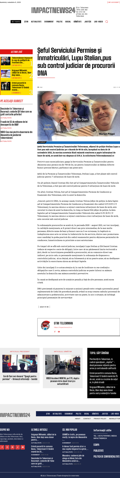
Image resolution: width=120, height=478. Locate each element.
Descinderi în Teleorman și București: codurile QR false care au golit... (42, 460)
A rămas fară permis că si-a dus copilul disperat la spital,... (75, 447)
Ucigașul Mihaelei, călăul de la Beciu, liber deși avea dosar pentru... (43, 437)
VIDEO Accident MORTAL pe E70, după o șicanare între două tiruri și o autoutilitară (62, 381)
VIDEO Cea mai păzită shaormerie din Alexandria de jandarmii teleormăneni (17, 132)
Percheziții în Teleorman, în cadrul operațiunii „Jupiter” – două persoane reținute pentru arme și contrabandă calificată (103, 364)
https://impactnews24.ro (63, 327)
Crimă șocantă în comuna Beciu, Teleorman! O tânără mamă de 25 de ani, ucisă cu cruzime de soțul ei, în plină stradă (104, 378)
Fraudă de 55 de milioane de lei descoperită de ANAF (14, 122)
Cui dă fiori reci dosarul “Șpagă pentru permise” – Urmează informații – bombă (19, 377)
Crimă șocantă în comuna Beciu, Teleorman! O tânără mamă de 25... (42, 448)
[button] (106, 21)
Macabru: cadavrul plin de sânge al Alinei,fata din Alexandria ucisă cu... (73, 457)
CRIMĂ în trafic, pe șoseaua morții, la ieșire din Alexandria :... (74, 437)
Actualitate (17, 65)
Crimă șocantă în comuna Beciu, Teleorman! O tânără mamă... (20, 85)
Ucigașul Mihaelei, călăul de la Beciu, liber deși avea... (22, 72)
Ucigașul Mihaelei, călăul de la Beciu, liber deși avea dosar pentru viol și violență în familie (103, 390)
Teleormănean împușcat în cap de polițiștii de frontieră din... (22, 59)
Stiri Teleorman (63, 323)
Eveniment (16, 91)
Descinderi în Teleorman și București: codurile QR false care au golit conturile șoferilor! (16, 110)
